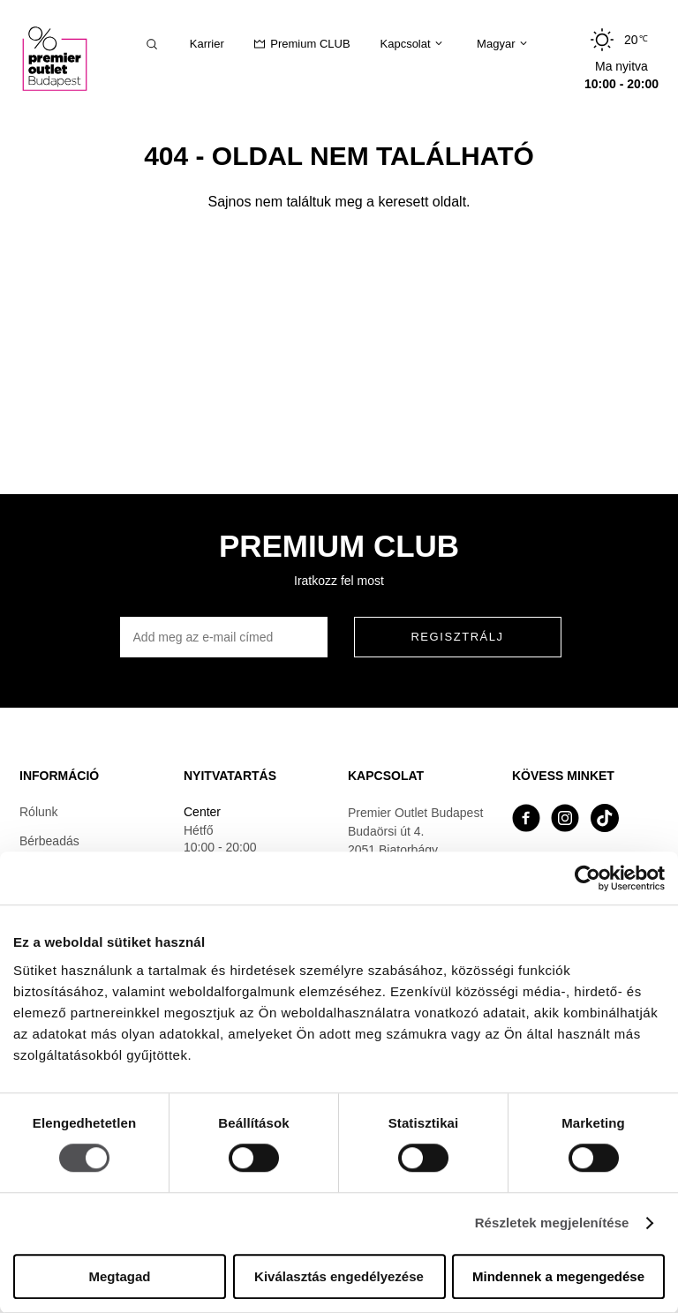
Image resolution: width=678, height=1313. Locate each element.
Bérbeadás (49, 841)
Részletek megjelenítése (552, 1223)
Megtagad (119, 1276)
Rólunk (38, 812)
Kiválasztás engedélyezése (339, 1276)
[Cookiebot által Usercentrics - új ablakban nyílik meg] (587, 878)
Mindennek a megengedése (558, 1276)
